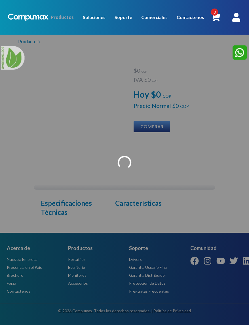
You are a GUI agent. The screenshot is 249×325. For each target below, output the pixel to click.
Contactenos (190, 17)
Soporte (123, 17)
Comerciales (154, 17)
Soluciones (94, 17)
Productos (62, 17)
